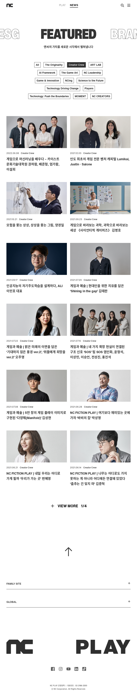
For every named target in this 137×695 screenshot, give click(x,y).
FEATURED (68, 34)
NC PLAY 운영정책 (57, 685)
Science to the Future (90, 80)
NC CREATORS (101, 96)
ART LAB (95, 65)
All (37, 65)
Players (89, 88)
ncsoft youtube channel (68, 669)
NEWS (74, 5)
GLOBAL (68, 602)
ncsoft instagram (61, 669)
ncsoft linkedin (76, 669)
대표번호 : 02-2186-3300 (77, 685)
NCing (68, 80)
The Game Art (69, 72)
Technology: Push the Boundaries (49, 96)
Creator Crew (76, 65)
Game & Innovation (48, 80)
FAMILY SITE (68, 584)
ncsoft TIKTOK (84, 669)
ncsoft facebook (53, 669)
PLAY (62, 5)
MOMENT (80, 96)
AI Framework (47, 72)
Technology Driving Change (62, 88)
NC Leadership (92, 72)
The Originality (54, 65)
